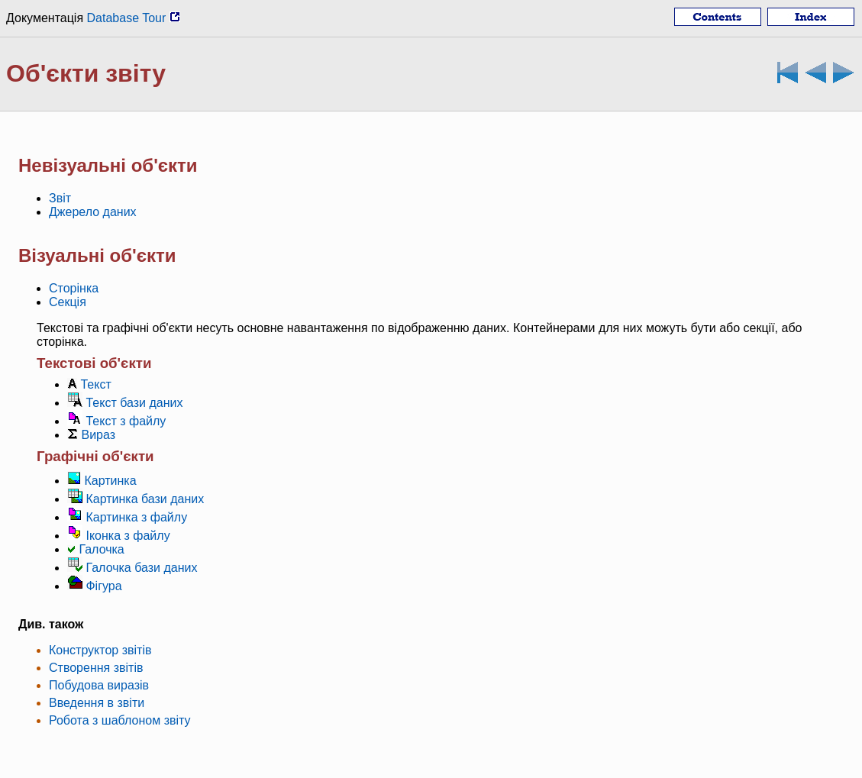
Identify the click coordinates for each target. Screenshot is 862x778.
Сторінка (73, 288)
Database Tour (133, 17)
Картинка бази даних (145, 498)
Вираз (98, 434)
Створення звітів (96, 667)
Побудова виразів (99, 685)
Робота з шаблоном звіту (120, 720)
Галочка (101, 549)
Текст (95, 384)
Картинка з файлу (136, 517)
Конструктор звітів (100, 650)
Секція (67, 301)
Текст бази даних (134, 402)
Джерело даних (93, 211)
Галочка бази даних (141, 567)
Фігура (103, 585)
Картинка (110, 480)
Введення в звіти (96, 702)
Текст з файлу (126, 421)
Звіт (60, 198)
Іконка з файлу (127, 535)
